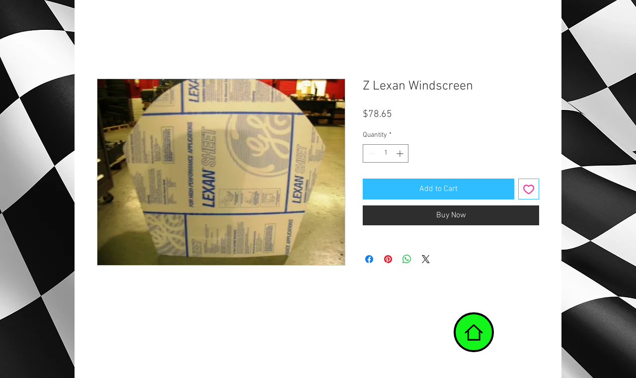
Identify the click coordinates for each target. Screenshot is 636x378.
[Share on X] (426, 259)
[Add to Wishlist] (528, 189)
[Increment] (401, 153)
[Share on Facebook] (369, 259)
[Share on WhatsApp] (407, 259)
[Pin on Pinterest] (388, 259)
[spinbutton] (386, 153)
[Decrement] (370, 153)
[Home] (474, 332)
